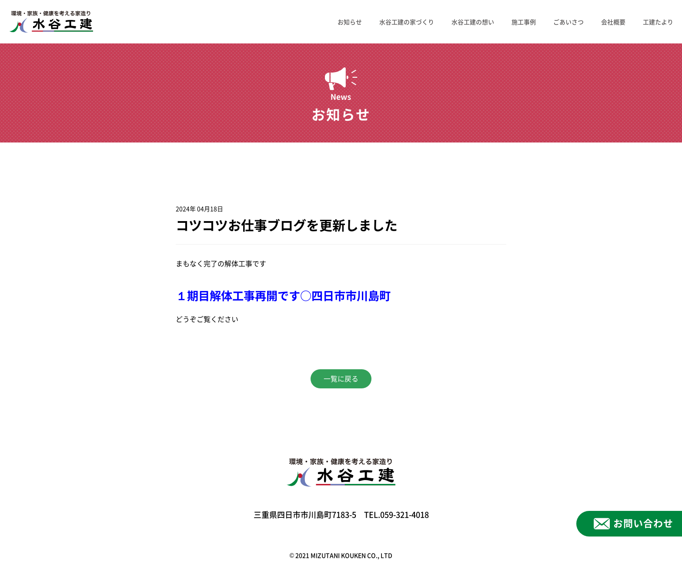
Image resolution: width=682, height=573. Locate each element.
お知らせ (350, 21)
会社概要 (613, 21)
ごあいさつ (568, 21)
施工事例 (524, 21)
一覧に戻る (341, 378)
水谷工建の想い (472, 21)
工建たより (658, 21)
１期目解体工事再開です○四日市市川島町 (283, 295)
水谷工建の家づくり (406, 21)
